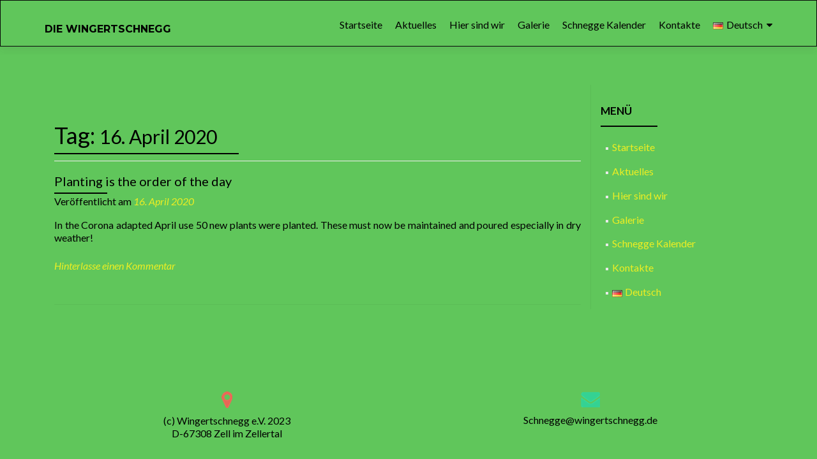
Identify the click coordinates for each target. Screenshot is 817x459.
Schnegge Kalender (604, 24)
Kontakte (679, 24)
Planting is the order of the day (143, 181)
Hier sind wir (477, 24)
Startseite (361, 24)
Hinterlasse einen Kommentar (115, 265)
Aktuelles (416, 24)
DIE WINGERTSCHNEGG (108, 29)
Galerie (534, 24)
